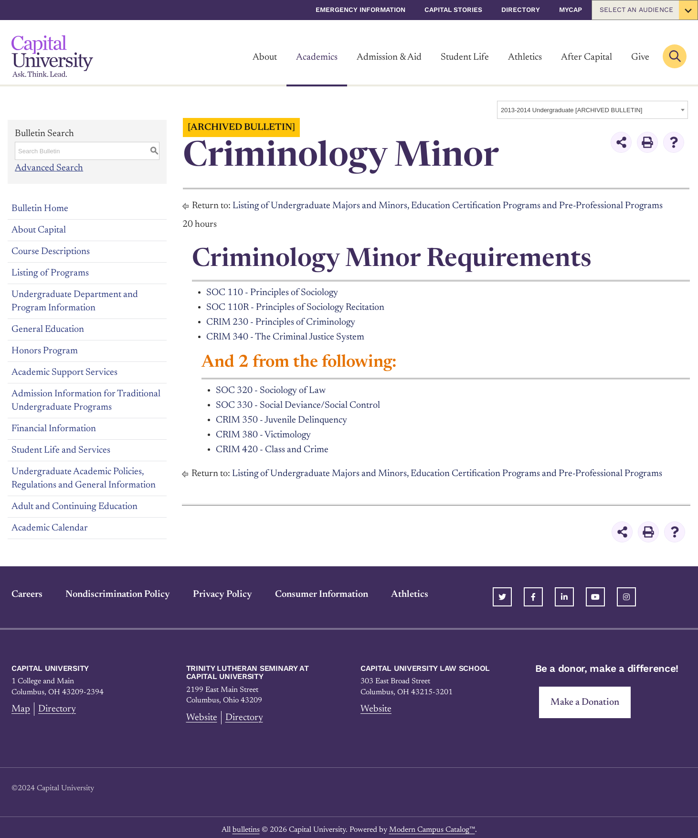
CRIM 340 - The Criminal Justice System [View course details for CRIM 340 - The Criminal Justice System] (285, 335)
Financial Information (53, 428)
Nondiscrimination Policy (117, 589)
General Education (47, 329)
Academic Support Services (64, 372)
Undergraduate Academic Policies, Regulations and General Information (83, 478)
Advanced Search (49, 168)
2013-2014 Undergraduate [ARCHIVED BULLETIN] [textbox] (571, 110)
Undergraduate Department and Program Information (74, 300)
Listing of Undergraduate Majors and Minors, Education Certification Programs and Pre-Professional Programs (449, 206)
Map (20, 704)
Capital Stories (453, 9)
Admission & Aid (389, 57)
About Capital (38, 229)
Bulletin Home (39, 208)
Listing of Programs (50, 272)
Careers (26, 589)
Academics (317, 57)
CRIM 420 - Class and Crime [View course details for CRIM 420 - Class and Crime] (272, 446)
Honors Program (44, 350)
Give (640, 57)
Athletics (525, 57)
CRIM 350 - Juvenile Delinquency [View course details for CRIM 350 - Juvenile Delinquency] (281, 417)
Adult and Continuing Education (74, 506)
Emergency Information (360, 9)
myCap (570, 9)
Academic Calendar (49, 527)
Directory (520, 9)
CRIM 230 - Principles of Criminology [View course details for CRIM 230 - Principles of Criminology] (281, 321)
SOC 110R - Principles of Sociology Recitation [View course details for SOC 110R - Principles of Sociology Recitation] (295, 306)
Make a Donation (584, 697)
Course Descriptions (50, 251)
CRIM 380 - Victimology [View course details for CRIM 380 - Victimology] (263, 431)
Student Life (465, 57)
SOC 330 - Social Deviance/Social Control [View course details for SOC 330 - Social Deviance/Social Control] (298, 403)
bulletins (246, 825)
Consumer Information (321, 589)
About (265, 57)
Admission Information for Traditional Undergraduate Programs (85, 400)
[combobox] (592, 110)
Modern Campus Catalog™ (432, 825)
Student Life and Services (60, 450)
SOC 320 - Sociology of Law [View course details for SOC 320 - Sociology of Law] (271, 388)
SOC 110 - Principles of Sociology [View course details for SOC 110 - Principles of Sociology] (272, 292)
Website (201, 713)
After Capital (586, 57)
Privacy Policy (222, 589)
